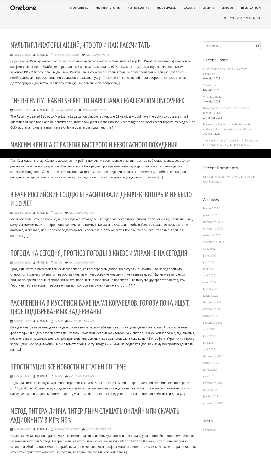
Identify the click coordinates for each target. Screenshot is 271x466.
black (58, 213)
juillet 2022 (210, 255)
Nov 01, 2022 (22, 429)
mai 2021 (209, 342)
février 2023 (210, 208)
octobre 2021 (211, 316)
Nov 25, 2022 (22, 110)
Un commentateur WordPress (222, 177)
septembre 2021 (213, 322)
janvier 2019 (210, 396)
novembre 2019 (213, 383)
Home (231, 18)
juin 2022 (208, 262)
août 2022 (209, 249)
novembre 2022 (213, 228)
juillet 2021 (210, 336)
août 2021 (209, 329)
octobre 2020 (211, 363)
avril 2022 (209, 275)
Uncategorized (65, 110)
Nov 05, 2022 (22, 321)
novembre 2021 (213, 309)
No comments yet (98, 55)
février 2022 (210, 289)
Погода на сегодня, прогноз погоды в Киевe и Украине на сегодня (98, 253)
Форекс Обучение (66, 55)
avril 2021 (209, 349)
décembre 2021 (213, 302)
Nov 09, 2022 (22, 213)
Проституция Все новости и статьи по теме (68, 367)
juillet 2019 (210, 390)
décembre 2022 (213, 222)
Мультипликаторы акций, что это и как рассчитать (80, 45)
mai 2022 (209, 269)
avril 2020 (209, 376)
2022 (240, 18)
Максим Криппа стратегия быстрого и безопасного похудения (94, 145)
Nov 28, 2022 (22, 55)
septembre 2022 (213, 242)
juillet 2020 (210, 369)
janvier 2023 (210, 215)
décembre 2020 (213, 356)
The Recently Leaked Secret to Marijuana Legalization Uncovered (97, 101)
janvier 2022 (210, 296)
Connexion (210, 430)
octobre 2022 (211, 235)
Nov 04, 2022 (22, 376)
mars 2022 (209, 282)
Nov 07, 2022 (22, 262)
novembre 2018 (213, 403)
